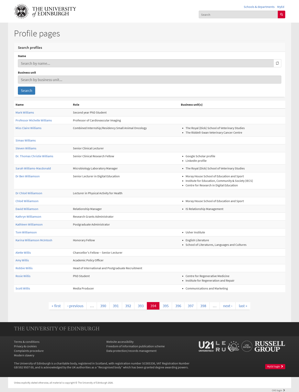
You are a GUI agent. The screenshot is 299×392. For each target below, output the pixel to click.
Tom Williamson (26, 232)
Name (22, 56)
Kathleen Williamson (29, 224)
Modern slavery (24, 355)
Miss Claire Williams (28, 128)
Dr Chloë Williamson (29, 193)
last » (243, 305)
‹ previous (75, 305)
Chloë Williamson (27, 201)
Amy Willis (22, 260)
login (278, 390)
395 (166, 305)
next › (227, 305)
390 (103, 305)
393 (141, 305)
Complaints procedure (29, 351)
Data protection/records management (131, 351)
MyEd (280, 7)
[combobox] (238, 14)
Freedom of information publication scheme (135, 346)
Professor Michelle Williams (34, 120)
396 (178, 305)
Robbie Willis (24, 268)
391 (116, 305)
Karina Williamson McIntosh (34, 240)
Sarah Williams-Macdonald (33, 168)
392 (128, 305)
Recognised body (109, 367)
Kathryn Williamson (28, 216)
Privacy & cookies (25, 346)
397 (191, 305)
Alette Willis (23, 252)
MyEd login (275, 366)
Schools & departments (259, 7)
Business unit (27, 72)
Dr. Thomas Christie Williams (34, 156)
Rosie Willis (23, 276)
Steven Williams (26, 148)
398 (203, 305)
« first (56, 305)
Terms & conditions (27, 342)
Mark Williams (25, 112)
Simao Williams (26, 140)
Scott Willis (23, 288)
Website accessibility (119, 342)
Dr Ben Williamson (28, 176)
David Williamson (27, 209)
